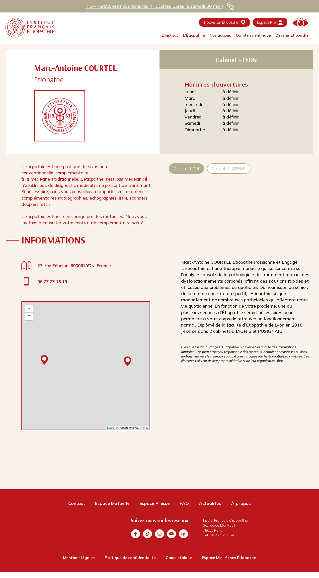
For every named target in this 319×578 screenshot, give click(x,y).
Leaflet (111, 427)
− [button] (29, 316)
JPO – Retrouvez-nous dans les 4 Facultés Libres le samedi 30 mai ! (154, 6)
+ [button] (29, 309)
